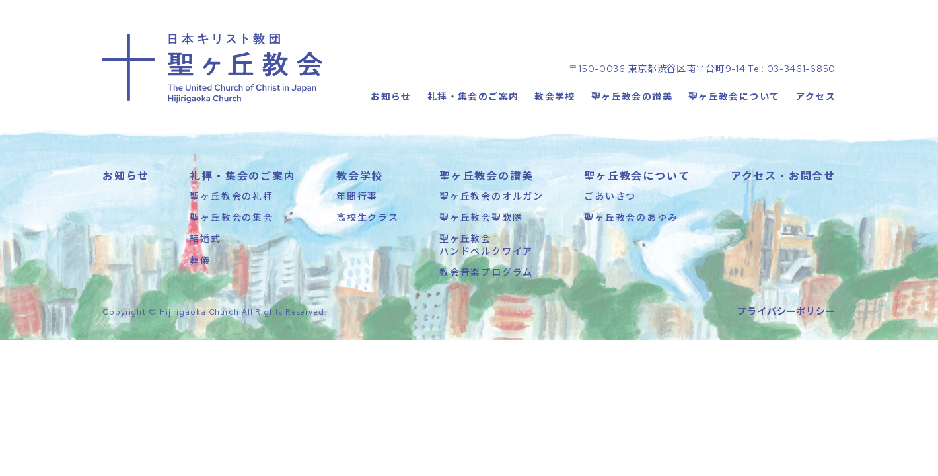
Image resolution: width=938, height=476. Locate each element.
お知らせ (391, 95)
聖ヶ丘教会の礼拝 (231, 195)
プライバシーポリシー (786, 310)
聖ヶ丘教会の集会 (231, 216)
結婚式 (205, 238)
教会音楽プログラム (486, 271)
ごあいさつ (610, 195)
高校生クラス (367, 216)
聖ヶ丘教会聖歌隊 (481, 216)
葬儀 (200, 259)
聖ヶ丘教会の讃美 (631, 95)
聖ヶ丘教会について (734, 95)
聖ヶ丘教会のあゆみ (631, 216)
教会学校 (554, 95)
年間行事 (357, 195)
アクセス (815, 95)
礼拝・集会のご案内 (473, 95)
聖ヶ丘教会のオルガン (491, 195)
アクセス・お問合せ (783, 175)
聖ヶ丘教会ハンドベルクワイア (486, 244)
